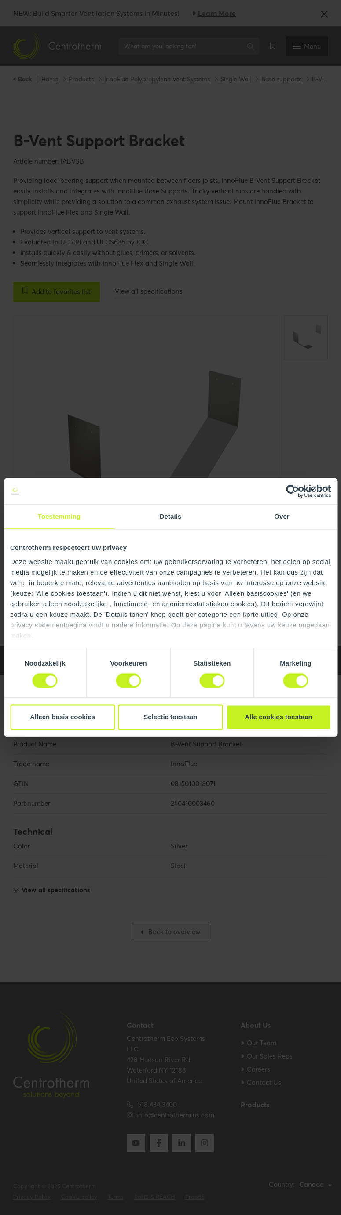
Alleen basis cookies (62, 717)
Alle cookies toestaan (278, 717)
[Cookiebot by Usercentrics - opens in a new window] (292, 491)
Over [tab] (282, 516)
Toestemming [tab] (59, 516)
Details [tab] (171, 516)
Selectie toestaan (170, 717)
